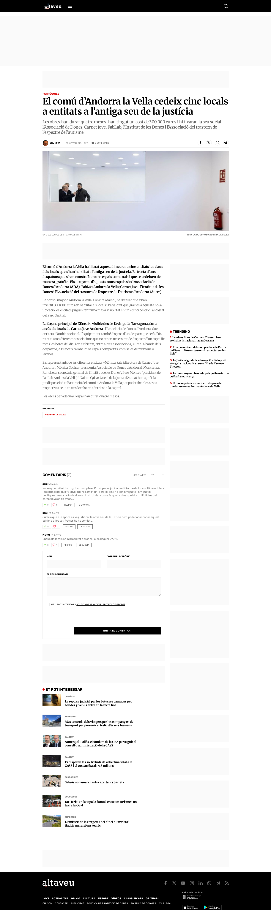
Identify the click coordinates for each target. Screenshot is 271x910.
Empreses (70, 809)
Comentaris (102, 143)
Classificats (133, 898)
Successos (71, 789)
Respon (68, 505)
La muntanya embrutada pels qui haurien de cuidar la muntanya (199, 375)
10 (48, 527)
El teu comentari (57, 574)
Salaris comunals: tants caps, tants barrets (94, 774)
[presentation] (75, 619)
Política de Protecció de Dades (107, 903)
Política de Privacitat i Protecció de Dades (100, 604)
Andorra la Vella (55, 415)
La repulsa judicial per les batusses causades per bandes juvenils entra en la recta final (98, 695)
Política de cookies (143, 903)
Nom (49, 556)
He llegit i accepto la (86, 604)
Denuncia (84, 505)
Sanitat (69, 729)
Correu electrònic (118, 556)
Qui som (47, 903)
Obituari (152, 898)
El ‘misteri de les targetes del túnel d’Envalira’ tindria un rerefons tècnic (97, 816)
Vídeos (116, 898)
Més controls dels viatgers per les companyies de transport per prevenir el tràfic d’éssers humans (99, 715)
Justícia (70, 689)
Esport (103, 898)
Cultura (89, 898)
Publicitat (77, 903)
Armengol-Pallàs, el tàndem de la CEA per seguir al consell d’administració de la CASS (100, 736)
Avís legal (165, 903)
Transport (71, 709)
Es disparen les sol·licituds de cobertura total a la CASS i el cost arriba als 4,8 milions (98, 756)
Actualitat (60, 898)
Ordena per (139, 475)
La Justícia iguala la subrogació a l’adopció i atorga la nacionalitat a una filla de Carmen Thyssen (198, 363)
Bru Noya (55, 143)
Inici (45, 898)
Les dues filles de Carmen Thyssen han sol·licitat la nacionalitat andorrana (195, 339)
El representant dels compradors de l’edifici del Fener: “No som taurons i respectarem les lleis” (198, 350)
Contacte (61, 903)
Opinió (75, 898)
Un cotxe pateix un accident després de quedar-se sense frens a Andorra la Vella (195, 385)
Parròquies (50, 93)
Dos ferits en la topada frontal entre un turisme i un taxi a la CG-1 (101, 796)
